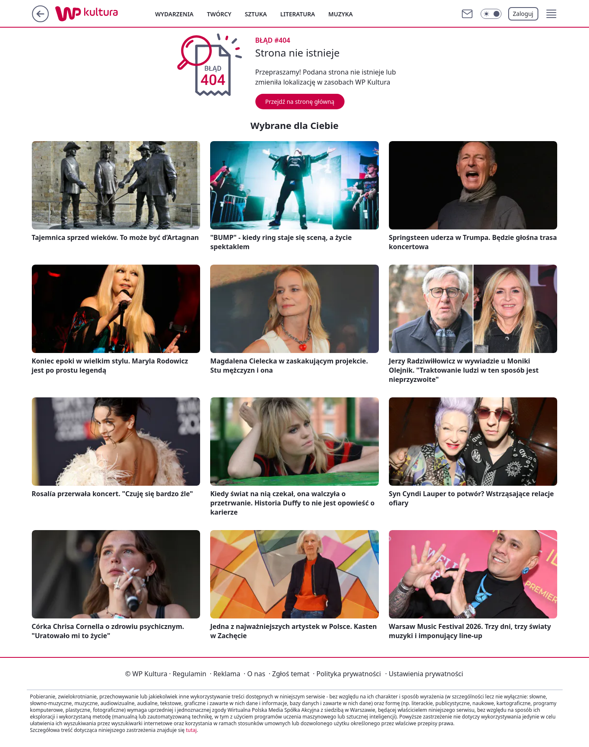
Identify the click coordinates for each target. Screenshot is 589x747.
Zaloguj (523, 14)
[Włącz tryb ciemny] (491, 14)
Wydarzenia (174, 14)
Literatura (297, 14)
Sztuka (256, 14)
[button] (551, 14)
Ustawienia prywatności (424, 673)
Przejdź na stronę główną (299, 102)
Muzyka (340, 14)
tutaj (191, 730)
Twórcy (219, 14)
